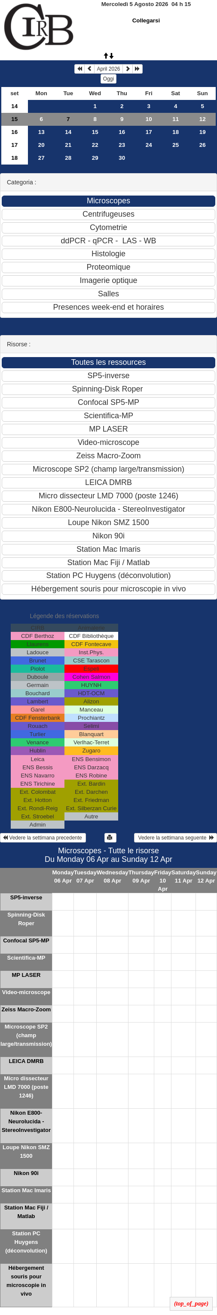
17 (149, 132)
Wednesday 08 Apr (112, 876)
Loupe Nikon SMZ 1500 (26, 1151)
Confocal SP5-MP (26, 940)
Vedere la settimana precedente (43, 838)
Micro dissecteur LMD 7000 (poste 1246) (26, 1087)
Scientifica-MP (26, 957)
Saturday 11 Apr (183, 876)
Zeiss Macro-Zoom (26, 1009)
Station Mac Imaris (26, 1190)
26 (202, 145)
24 (149, 145)
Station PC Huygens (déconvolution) (26, 1242)
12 (202, 119)
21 (68, 145)
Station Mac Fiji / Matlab (26, 1211)
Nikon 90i (26, 1173)
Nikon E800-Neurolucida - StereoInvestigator (26, 1121)
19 (202, 132)
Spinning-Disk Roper (26, 918)
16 (14, 132)
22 (95, 145)
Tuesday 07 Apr (85, 876)
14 (14, 106)
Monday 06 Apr (62, 876)
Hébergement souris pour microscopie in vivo (26, 1281)
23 (122, 145)
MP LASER (26, 975)
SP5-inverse (26, 897)
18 (175, 132)
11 (175, 119)
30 (122, 158)
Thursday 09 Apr (141, 876)
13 (41, 132)
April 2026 (108, 69)
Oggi (108, 79)
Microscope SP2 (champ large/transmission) (26, 1035)
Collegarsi (146, 20)
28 (68, 158)
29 (95, 158)
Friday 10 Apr (162, 880)
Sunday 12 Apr (206, 876)
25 (175, 145)
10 (149, 119)
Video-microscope (26, 992)
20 (41, 145)
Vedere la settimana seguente (175, 838)
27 (41, 158)
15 (14, 119)
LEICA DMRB (26, 1061)
